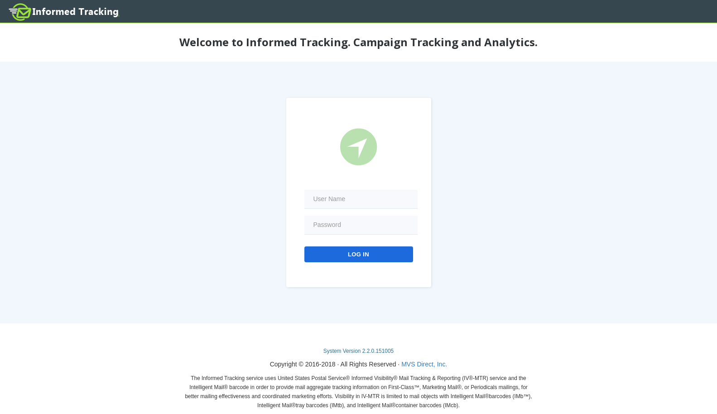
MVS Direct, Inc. (424, 364)
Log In (358, 254)
